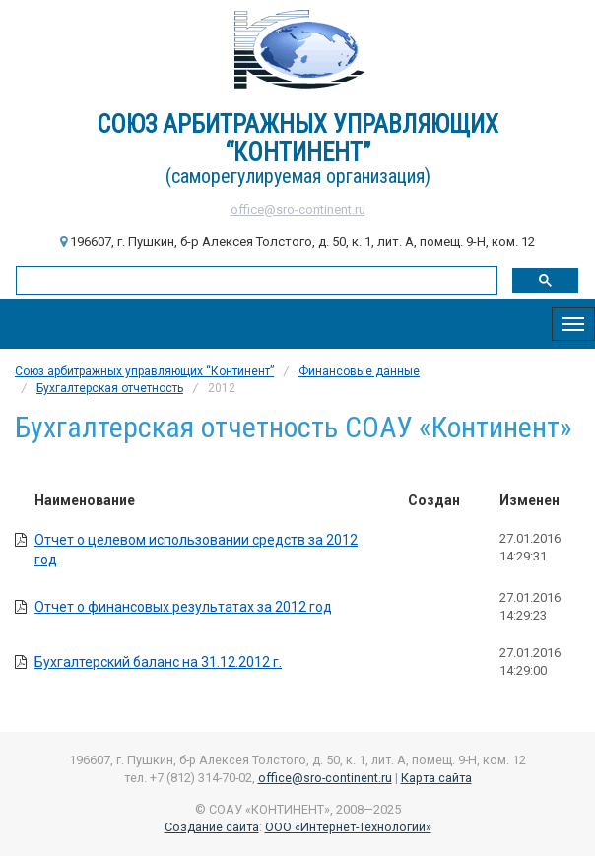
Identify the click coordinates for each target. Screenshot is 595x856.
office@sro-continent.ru (298, 209)
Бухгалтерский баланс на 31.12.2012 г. (158, 662)
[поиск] (255, 279)
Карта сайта (436, 777)
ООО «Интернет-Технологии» (348, 827)
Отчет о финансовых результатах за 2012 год (183, 607)
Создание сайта (212, 827)
